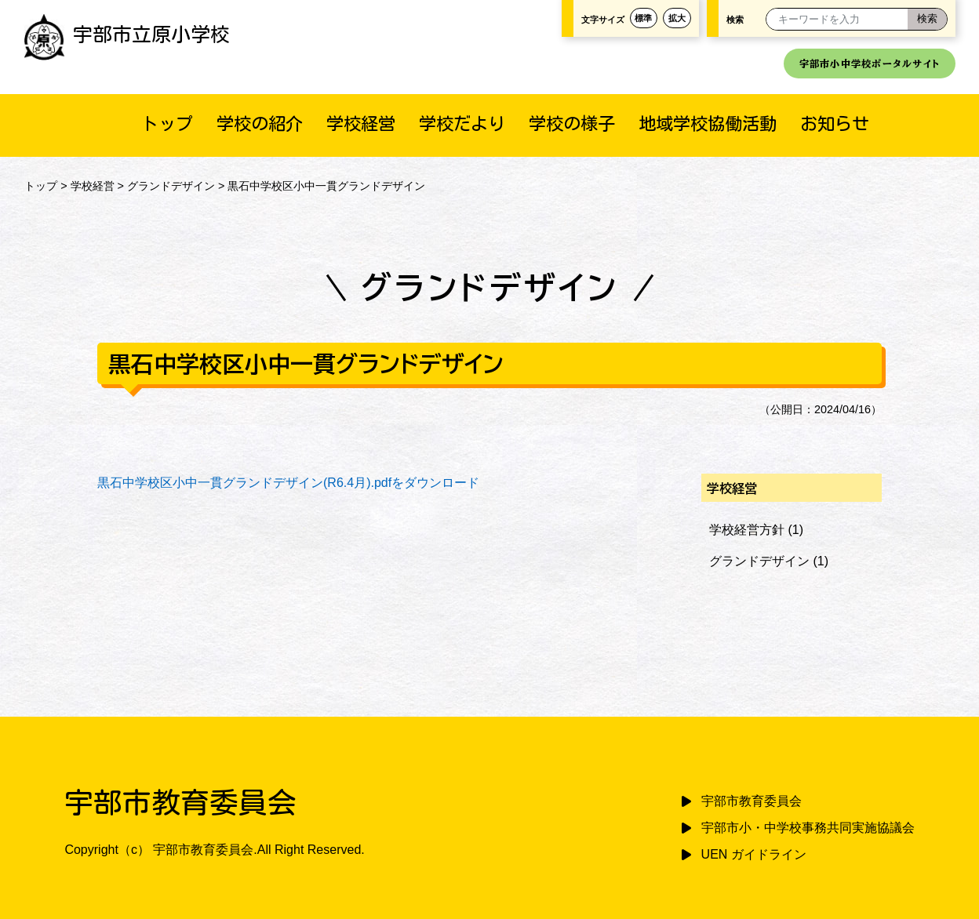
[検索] (927, 19)
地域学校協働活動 (708, 123)
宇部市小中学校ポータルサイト (869, 63)
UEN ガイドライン (753, 854)
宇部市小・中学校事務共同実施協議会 (808, 827)
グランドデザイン (171, 186)
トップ (167, 123)
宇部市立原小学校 (127, 34)
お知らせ (834, 123)
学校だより (462, 123)
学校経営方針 (746, 529)
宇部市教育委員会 (751, 801)
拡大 (677, 18)
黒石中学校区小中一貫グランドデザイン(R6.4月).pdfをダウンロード (288, 482)
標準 (643, 18)
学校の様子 (572, 123)
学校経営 (360, 123)
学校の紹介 (260, 123)
